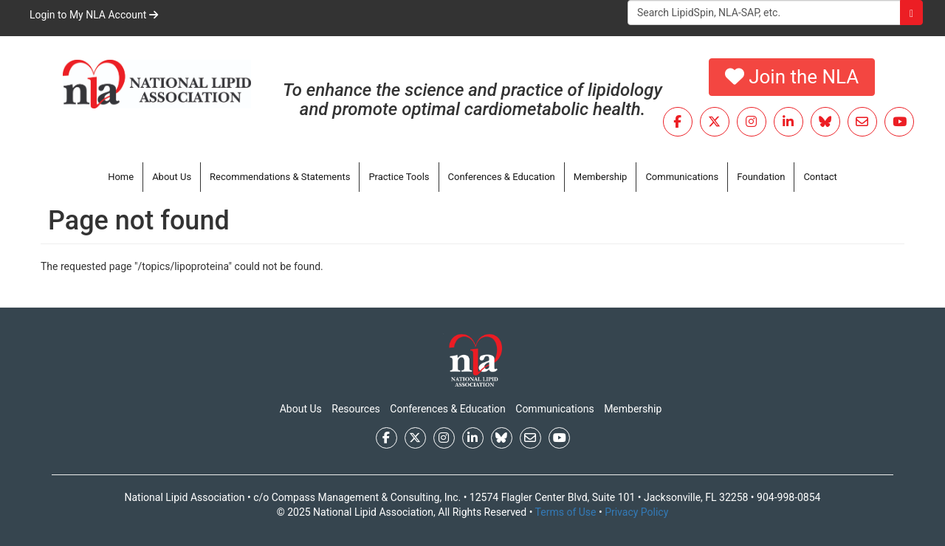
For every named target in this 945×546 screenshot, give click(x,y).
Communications (681, 176)
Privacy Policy (636, 512)
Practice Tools (398, 176)
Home (121, 176)
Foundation (761, 176)
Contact (819, 176)
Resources (355, 409)
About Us (171, 176)
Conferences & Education (501, 176)
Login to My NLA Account (94, 15)
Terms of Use (566, 512)
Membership (601, 176)
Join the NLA (792, 77)
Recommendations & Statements (280, 176)
